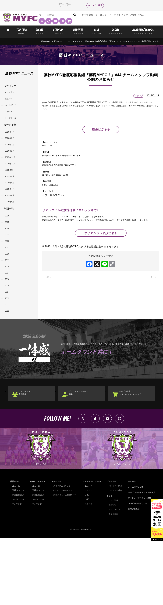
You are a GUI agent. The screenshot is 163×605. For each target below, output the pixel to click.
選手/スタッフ (18, 557)
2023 (9, 272)
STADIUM (58, 31)
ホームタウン (113, 576)
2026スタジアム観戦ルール (64, 562)
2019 (9, 304)
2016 (9, 329)
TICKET (40, 31)
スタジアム (55, 548)
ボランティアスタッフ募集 (84, 454)
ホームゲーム (14, 109)
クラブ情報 (87, 15)
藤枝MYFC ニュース (62, 41)
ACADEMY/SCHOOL (142, 31)
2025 (9, 255)
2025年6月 (12, 223)
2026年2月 (12, 158)
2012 (9, 361)
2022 (9, 280)
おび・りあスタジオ (53, 221)
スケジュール (18, 566)
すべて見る (12, 93)
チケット (130, 548)
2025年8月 (12, 207)
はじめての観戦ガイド (62, 557)
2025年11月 (13, 182)
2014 (9, 345)
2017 (9, 321)
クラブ (108, 563)
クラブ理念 (112, 581)
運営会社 (111, 572)
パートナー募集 (95, 5)
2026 (9, 247)
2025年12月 (13, 174)
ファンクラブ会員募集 (29, 454)
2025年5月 (12, 231)
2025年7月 (12, 215)
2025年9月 (12, 199)
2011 (9, 369)
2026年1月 (12, 166)
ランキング (17, 571)
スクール (88, 571)
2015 (9, 337)
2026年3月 (12, 150)
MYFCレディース (37, 548)
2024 (9, 263)
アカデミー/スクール (91, 548)
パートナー (110, 548)
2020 (9, 296)
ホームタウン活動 (134, 554)
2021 (9, 288)
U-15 (86, 566)
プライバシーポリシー (136, 570)
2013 (9, 353)
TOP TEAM (22, 31)
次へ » (152, 311)
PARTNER (78, 31)
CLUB (97, 31)
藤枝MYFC (46, 41)
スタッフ (88, 557)
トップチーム (14, 126)
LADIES (116, 31)
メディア (78, 41)
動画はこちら (101, 139)
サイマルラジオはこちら (101, 267)
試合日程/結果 (18, 562)
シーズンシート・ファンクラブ (111, 15)
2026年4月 (12, 142)
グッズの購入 (137, 454)
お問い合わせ (137, 15)
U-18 (86, 562)
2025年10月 (13, 191)
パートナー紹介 (114, 553)
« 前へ (49, 311)
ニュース (11, 101)
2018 (9, 312)
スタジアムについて (61, 553)
